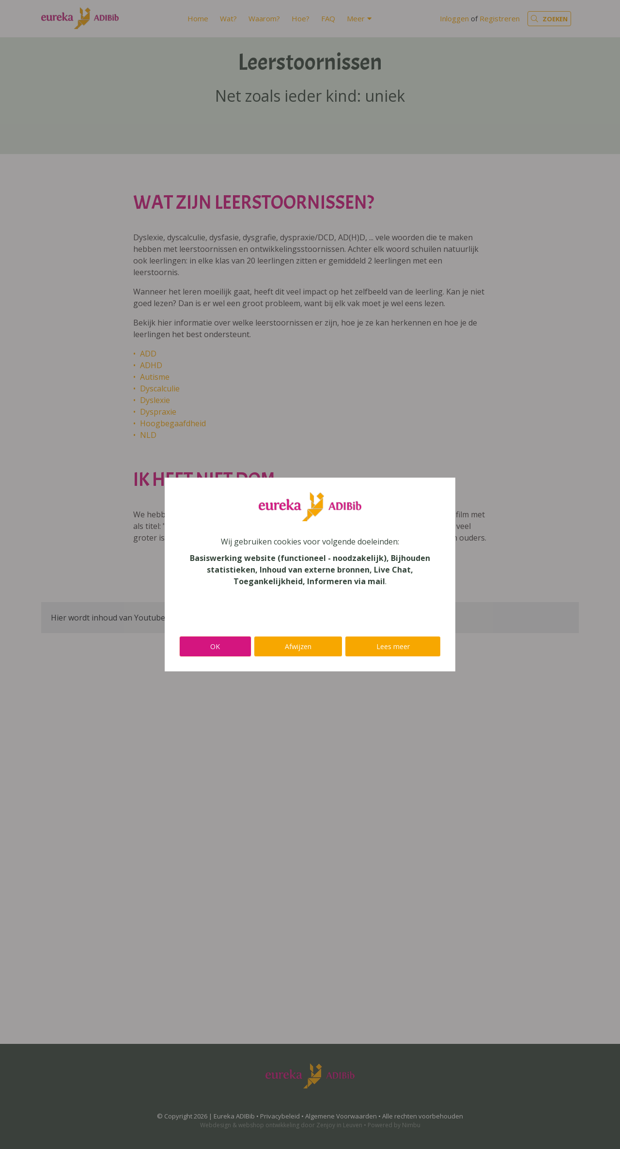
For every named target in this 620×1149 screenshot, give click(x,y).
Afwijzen (298, 646)
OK (215, 646)
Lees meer (393, 646)
